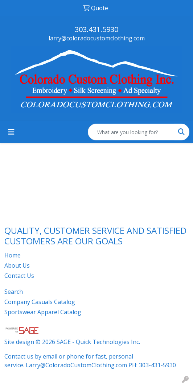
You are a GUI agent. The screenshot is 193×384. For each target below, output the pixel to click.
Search (13, 292)
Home (12, 255)
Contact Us (19, 276)
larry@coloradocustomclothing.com (97, 38)
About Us (17, 265)
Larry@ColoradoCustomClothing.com (76, 365)
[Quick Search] (131, 132)
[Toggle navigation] (11, 132)
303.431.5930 (96, 29)
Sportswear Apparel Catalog (42, 312)
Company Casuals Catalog (39, 302)
